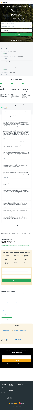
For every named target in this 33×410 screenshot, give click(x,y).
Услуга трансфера (4, 387)
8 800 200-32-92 (4, 339)
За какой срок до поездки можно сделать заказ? (11, 302)
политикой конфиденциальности (19, 364)
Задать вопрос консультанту (20, 330)
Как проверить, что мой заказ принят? (9, 306)
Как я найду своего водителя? (7, 314)
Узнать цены (16, 34)
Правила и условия (18, 406)
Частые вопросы (4, 389)
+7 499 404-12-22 (17, 339)
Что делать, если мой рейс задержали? (9, 310)
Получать (16, 360)
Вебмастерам (11, 390)
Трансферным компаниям (11, 385)
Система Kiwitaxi (4, 384)
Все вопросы (7, 319)
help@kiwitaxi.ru (6, 330)
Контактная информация (3, 393)
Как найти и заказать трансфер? (8, 291)
